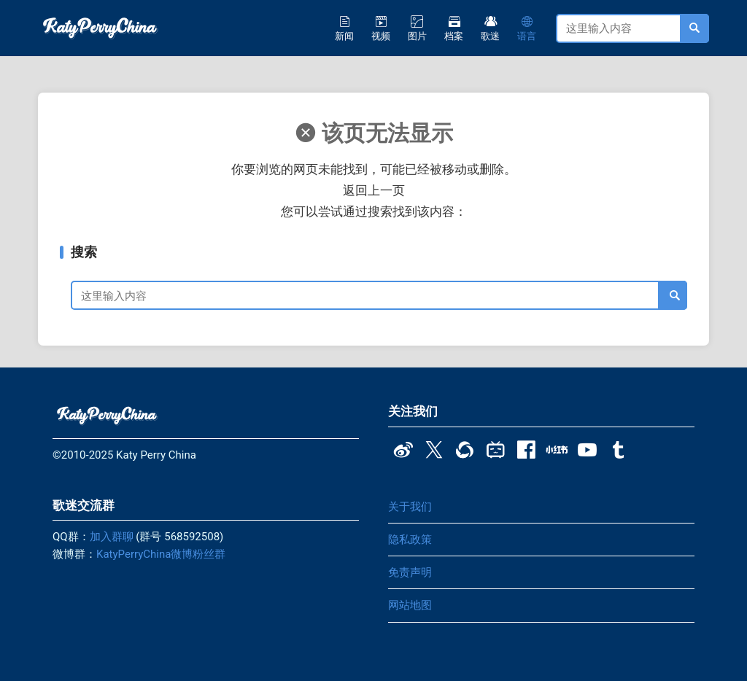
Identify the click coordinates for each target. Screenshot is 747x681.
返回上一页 (374, 190)
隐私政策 (410, 539)
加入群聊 (111, 536)
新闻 (344, 28)
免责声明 (410, 572)
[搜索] (672, 295)
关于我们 (410, 506)
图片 (417, 28)
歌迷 (490, 28)
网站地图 (410, 605)
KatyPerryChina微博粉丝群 (160, 554)
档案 (453, 28)
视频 (380, 28)
